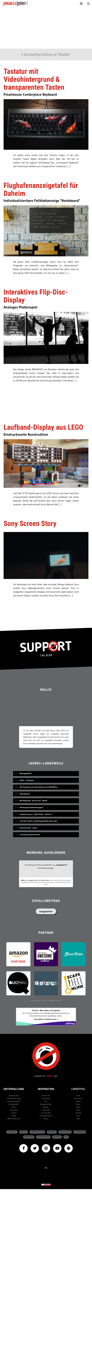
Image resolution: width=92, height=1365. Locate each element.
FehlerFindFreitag (14, 1098)
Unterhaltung (13, 1089)
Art (46, 1101)
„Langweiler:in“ (61, 865)
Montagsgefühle (13, 1101)
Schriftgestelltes (46, 1116)
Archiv (23, 1132)
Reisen (78, 1104)
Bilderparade (14, 1095)
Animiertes (46, 1095)
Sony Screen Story (30, 523)
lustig (14, 1116)
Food (78, 1095)
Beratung (28, 1137)
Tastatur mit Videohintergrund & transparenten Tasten (34, 79)
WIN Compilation (13, 1118)
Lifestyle (78, 1089)
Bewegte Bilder (46, 1104)
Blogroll (12, 1132)
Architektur (46, 1098)
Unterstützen (37, 1132)
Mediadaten (65, 1132)
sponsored (80, 1132)
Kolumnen (78, 1098)
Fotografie (46, 1110)
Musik (78, 1101)
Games (14, 1113)
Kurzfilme (14, 1110)
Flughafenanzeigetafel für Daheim (41, 189)
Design (46, 1107)
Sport (78, 1107)
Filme (14, 1107)
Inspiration (46, 1089)
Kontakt (52, 1132)
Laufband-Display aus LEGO (43, 427)
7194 (49, 1076)
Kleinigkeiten (14, 1104)
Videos (46, 1118)
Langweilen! (46, 911)
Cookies (57, 1137)
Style (78, 1110)
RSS (66, 1137)
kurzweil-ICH (46, 1113)
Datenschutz (43, 1137)
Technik (78, 1113)
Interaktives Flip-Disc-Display (36, 296)
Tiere (78, 1116)
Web (78, 1118)
